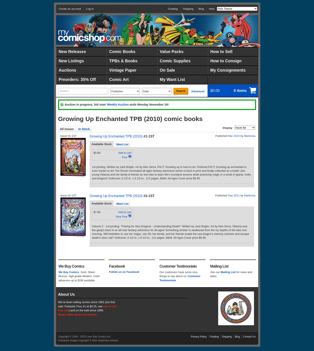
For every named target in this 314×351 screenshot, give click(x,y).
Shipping (188, 8)
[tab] (102, 144)
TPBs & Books (123, 60)
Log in (90, 8)
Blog (201, 8)
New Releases (72, 51)
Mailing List (228, 272)
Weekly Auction (118, 104)
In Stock (84, 129)
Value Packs (172, 51)
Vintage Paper (123, 70)
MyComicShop (89, 36)
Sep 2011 (234, 195)
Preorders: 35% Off (77, 79)
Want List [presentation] (122, 144)
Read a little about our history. (77, 314)
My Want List (172, 79)
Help (212, 8)
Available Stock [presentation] (102, 144)
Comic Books (122, 51)
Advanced (197, 91)
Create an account (70, 8)
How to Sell (221, 51)
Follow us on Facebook (124, 271)
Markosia (249, 135)
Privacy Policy (199, 336)
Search (180, 91)
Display (227, 127)
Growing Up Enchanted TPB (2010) (116, 136)
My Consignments (228, 70)
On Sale (167, 70)
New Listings (71, 60)
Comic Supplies (175, 60)
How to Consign (226, 60)
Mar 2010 (234, 135)
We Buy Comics (69, 272)
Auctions (67, 70)
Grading (173, 8)
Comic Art (119, 79)
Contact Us (249, 336)
